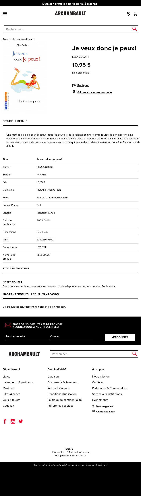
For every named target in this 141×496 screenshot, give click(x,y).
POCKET (41, 175)
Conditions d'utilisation (62, 394)
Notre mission (101, 376)
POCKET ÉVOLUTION (49, 190)
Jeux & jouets (11, 400)
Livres (6, 376)
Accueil (6, 39)
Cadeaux (8, 406)
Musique (8, 388)
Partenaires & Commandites (109, 388)
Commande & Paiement (62, 382)
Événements (100, 400)
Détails (22, 121)
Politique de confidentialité (64, 400)
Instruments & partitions (18, 382)
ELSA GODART (80, 57)
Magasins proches (15, 294)
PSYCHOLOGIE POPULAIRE (52, 197)
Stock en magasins (16, 268)
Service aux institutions (107, 394)
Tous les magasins (46, 294)
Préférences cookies (60, 406)
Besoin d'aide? (56, 369)
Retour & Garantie (58, 388)
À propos (98, 369)
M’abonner (119, 337)
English (69, 448)
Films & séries (11, 394)
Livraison (53, 376)
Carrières (98, 382)
